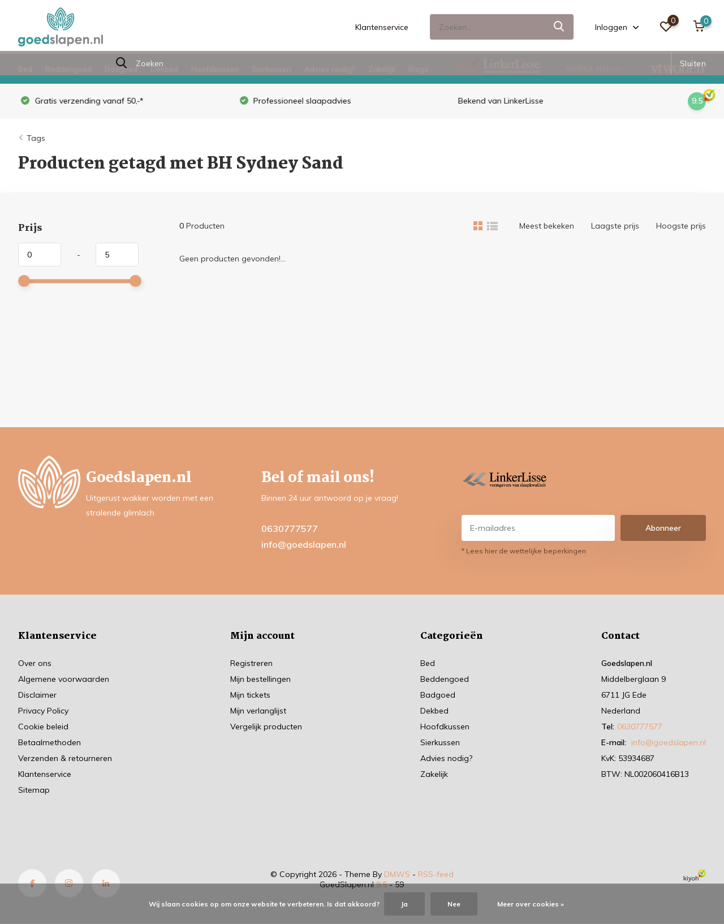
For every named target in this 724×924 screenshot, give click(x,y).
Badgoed (121, 69)
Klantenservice (381, 27)
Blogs (418, 69)
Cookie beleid (43, 726)
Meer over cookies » (530, 904)
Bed (25, 69)
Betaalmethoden (49, 742)
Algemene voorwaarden (63, 679)
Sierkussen (271, 69)
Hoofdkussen (215, 69)
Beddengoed (68, 69)
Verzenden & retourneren (65, 758)
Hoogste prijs (681, 226)
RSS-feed (436, 874)
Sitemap (34, 790)
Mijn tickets (250, 695)
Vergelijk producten (266, 726)
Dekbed (164, 69)
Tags (36, 138)
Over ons (34, 663)
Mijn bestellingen (260, 679)
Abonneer (663, 528)
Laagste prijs (615, 226)
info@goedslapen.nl (303, 544)
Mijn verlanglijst (258, 711)
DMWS (397, 874)
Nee (453, 904)
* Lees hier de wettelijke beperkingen (524, 551)
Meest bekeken (546, 226)
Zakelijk (381, 69)
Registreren (251, 663)
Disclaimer (37, 695)
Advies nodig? (329, 69)
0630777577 (289, 528)
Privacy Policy (43, 711)
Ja (404, 904)
